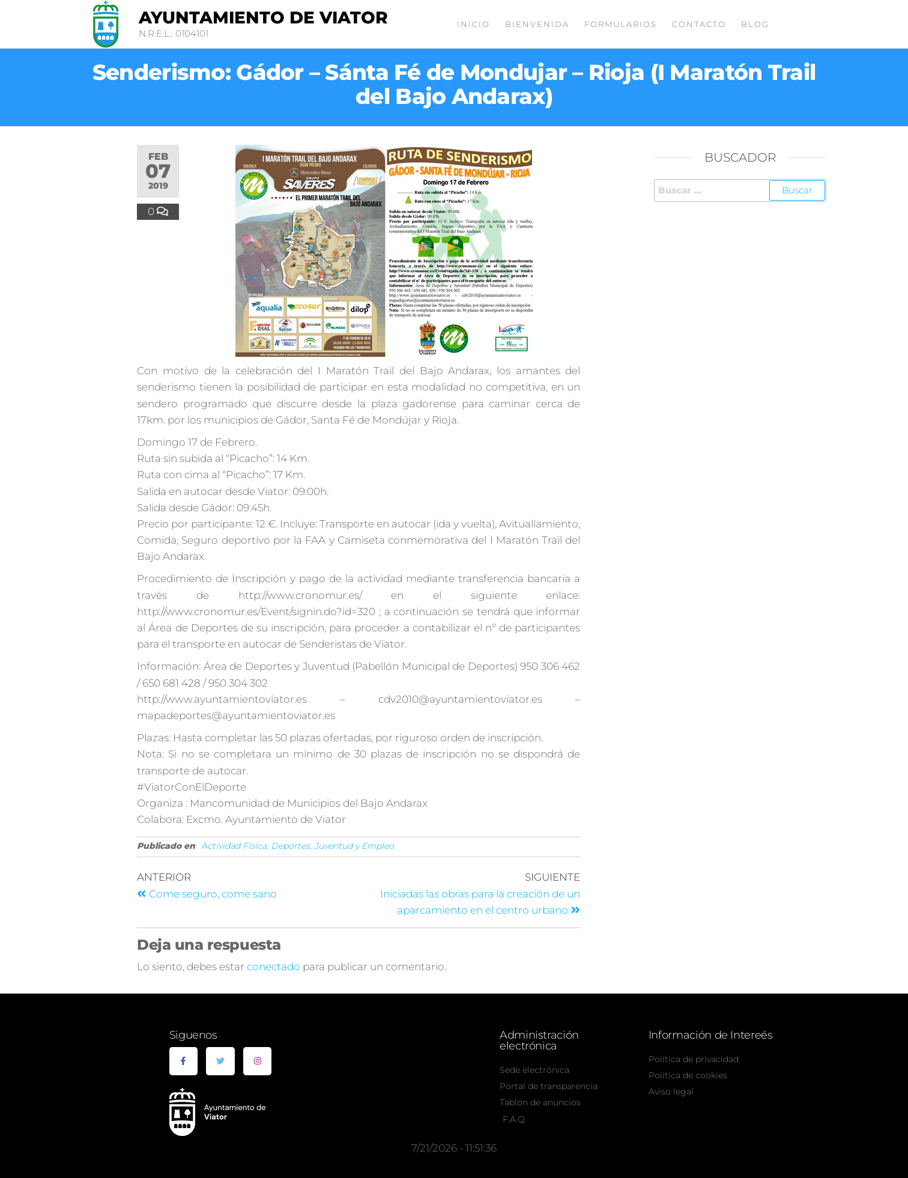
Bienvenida (537, 24)
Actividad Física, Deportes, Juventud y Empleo (297, 845)
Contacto (699, 24)
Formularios (620, 24)
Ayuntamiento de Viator (263, 17)
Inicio (473, 24)
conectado (273, 967)
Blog (755, 24)
